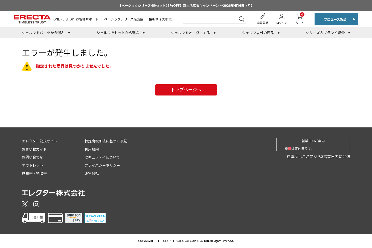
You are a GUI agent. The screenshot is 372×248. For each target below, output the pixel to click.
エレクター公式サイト (39, 141)
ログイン (281, 22)
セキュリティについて (102, 157)
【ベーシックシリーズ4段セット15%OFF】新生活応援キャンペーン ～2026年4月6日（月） (186, 5)
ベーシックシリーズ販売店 (123, 19)
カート (299, 18)
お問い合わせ (32, 157)
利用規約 (92, 149)
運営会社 (92, 173)
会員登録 (262, 22)
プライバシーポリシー (102, 165)
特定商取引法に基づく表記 (106, 141)
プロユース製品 (335, 19)
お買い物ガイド (34, 149)
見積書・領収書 (34, 173)
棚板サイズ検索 (160, 19)
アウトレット (32, 165)
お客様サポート (87, 19)
